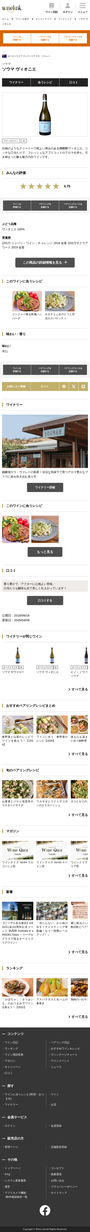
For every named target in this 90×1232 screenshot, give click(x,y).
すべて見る (78, 689)
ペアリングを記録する (45, 38)
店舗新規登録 (59, 1146)
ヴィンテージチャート (64, 1054)
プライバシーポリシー (64, 1186)
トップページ (13, 1168)
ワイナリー (16, 82)
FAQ (7, 1174)
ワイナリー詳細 (45, 487)
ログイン (10, 1125)
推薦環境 (56, 1174)
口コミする (45, 600)
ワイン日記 (11, 1042)
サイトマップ (59, 1192)
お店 (53, 1104)
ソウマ (6, 63)
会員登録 (56, 1125)
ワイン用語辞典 (14, 1054)
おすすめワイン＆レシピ (65, 1048)
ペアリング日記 (60, 1042)
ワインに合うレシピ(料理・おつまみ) (24, 1096)
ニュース (56, 1066)
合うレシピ (45, 82)
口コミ (73, 82)
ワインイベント (60, 1060)
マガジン (10, 1060)
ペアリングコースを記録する (73, 38)
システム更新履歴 (15, 1180)
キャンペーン (13, 1066)
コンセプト (57, 1168)
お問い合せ (57, 1180)
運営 (7, 1186)
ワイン (55, 1094)
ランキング (11, 1048)
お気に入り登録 (16, 386)
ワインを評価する (17, 38)
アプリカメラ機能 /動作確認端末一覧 (16, 1194)
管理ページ (11, 1146)
